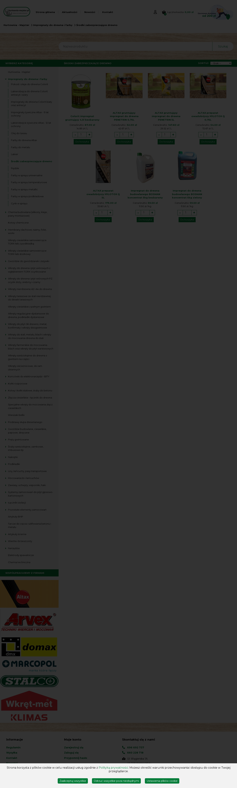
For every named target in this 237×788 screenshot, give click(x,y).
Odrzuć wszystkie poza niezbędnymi (116, 780)
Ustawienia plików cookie (162, 780)
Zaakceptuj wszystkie (72, 780)
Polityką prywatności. (114, 767)
